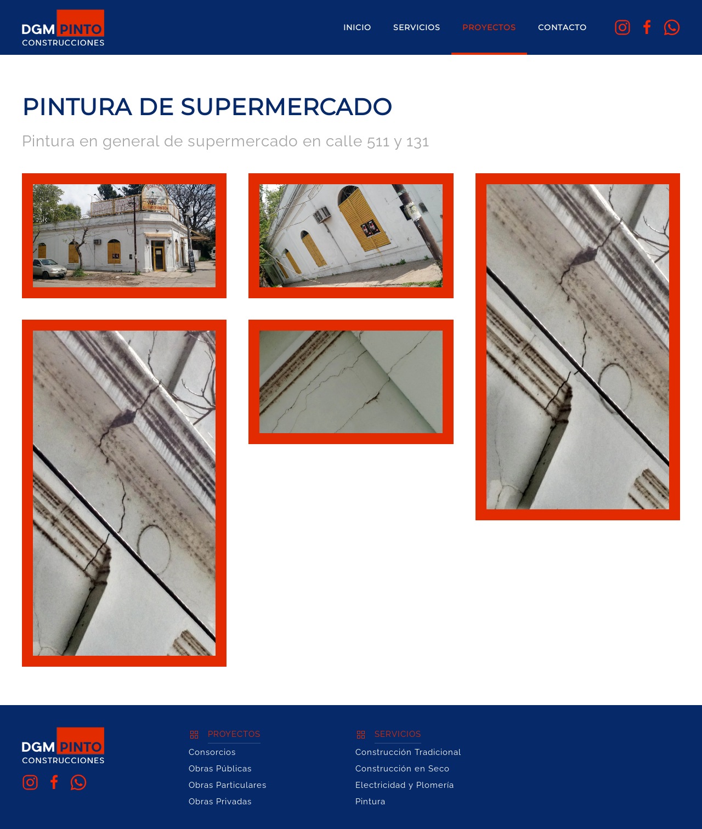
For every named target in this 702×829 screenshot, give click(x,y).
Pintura (370, 802)
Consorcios (212, 752)
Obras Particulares (228, 785)
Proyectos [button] (489, 27)
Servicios (416, 27)
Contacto (562, 27)
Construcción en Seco (402, 769)
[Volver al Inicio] (63, 27)
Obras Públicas (220, 769)
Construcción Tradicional (408, 752)
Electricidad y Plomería (404, 785)
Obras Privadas (220, 802)
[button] (124, 235)
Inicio (357, 27)
